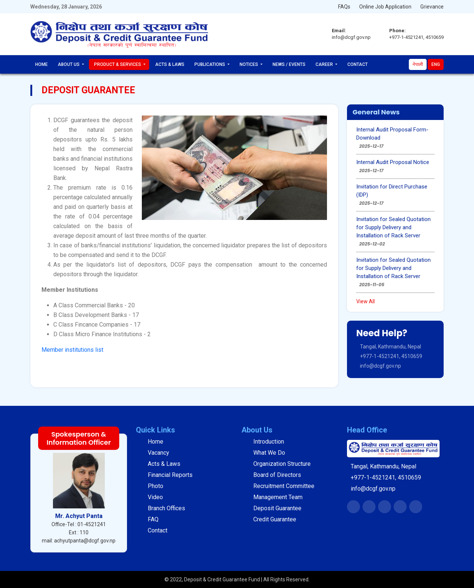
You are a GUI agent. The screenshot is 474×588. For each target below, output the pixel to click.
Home (41, 64)
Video (155, 497)
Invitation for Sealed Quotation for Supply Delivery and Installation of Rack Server (393, 227)
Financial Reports (170, 474)
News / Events (289, 64)
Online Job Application (385, 7)
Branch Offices (166, 508)
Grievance (432, 7)
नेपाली (418, 64)
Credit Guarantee (274, 519)
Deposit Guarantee (277, 508)
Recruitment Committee (283, 486)
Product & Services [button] (118, 64)
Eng (435, 64)
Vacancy (158, 452)
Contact (357, 64)
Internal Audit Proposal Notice (392, 162)
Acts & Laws (169, 64)
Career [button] (325, 64)
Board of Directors (277, 474)
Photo (155, 486)
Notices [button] (249, 64)
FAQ (153, 519)
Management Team (278, 497)
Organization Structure (282, 463)
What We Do (269, 452)
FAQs (344, 7)
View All (365, 301)
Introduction (268, 441)
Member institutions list (72, 349)
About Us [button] (69, 64)
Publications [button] (210, 64)
